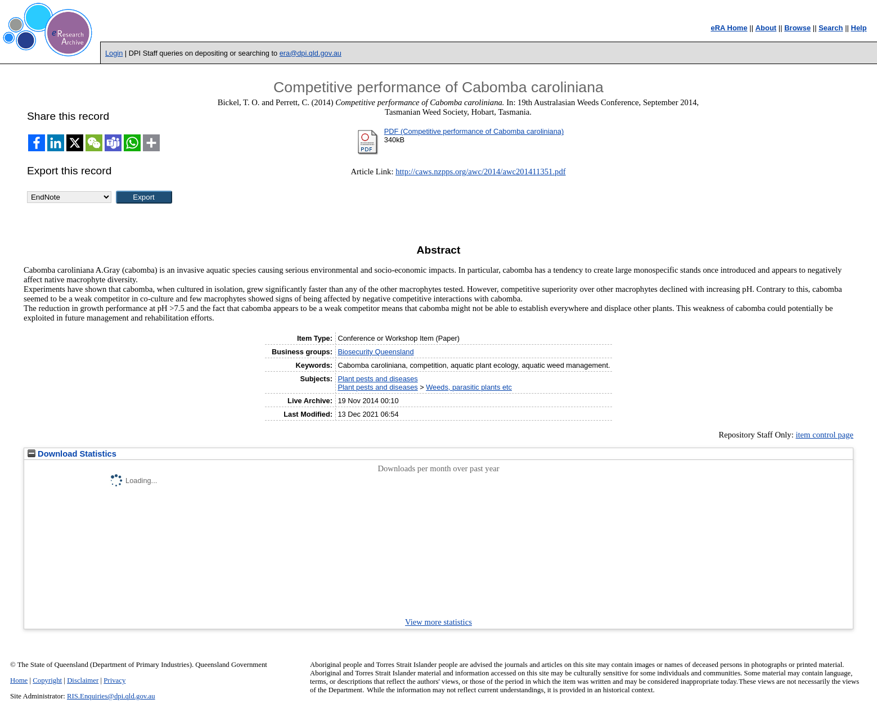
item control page (824, 434)
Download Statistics (72, 453)
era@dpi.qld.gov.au (310, 53)
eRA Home (728, 28)
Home (19, 680)
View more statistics (438, 621)
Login (114, 53)
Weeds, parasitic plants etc (469, 387)
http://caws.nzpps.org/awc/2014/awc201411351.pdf (480, 171)
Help (859, 28)
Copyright (47, 680)
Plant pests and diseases (377, 379)
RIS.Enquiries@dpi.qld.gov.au (111, 696)
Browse (797, 28)
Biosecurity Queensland (375, 352)
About (766, 28)
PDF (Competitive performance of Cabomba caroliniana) (474, 131)
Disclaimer (82, 680)
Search (830, 28)
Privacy (114, 680)
